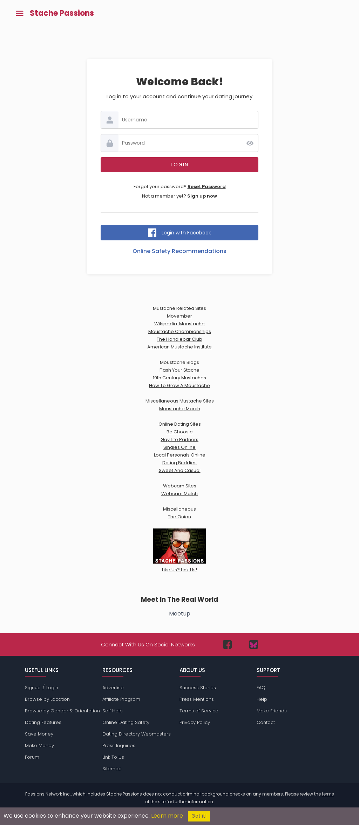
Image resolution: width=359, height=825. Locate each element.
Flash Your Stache (179, 370)
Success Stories (198, 687)
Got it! (198, 816)
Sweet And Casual (180, 470)
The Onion (179, 516)
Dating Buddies (179, 462)
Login (52, 687)
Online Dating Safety (125, 722)
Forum (32, 757)
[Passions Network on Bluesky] (253, 644)
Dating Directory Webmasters (136, 734)
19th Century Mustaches (179, 377)
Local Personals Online (179, 455)
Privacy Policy (195, 722)
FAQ (261, 687)
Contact (266, 722)
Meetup (179, 614)
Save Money (39, 734)
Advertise (113, 687)
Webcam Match (179, 493)
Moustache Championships (179, 331)
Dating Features (43, 722)
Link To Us (113, 757)
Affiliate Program (121, 699)
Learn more (167, 816)
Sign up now (202, 196)
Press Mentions (197, 699)
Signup (33, 687)
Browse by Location (47, 699)
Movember (179, 316)
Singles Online (179, 447)
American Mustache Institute (179, 347)
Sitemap (112, 768)
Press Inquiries (118, 745)
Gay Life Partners (179, 439)
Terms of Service (199, 710)
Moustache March (179, 408)
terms (328, 794)
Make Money (39, 745)
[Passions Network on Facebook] (227, 644)
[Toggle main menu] (19, 13)
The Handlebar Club (179, 339)
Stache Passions (62, 13)
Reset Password (207, 186)
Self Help (112, 710)
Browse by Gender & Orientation (62, 710)
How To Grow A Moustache (179, 385)
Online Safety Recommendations (179, 251)
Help (262, 699)
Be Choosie (180, 431)
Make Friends (272, 710)
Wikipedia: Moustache (179, 323)
